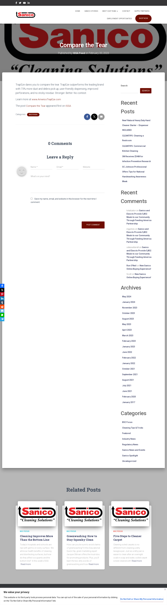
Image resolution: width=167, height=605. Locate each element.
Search (124, 85)
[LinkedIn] (2, 298)
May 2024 (126, 296)
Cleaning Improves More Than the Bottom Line (36, 537)
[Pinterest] (2, 294)
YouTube (24, 3)
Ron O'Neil (131, 265)
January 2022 (128, 363)
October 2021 (128, 369)
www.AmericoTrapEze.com (47, 99)
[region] (83, 596)
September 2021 (130, 374)
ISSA (69, 105)
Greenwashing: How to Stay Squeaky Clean (82, 537)
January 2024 (128, 302)
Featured (126, 433)
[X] (2, 289)
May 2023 (126, 324)
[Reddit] (2, 307)
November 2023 (129, 308)
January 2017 (128, 402)
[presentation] (53, 213)
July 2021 (126, 385)
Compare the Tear (36, 105)
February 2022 (129, 358)
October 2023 (128, 313)
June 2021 (127, 391)
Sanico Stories (91, 11)
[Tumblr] (2, 302)
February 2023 (129, 341)
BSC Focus (33, 114)
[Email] (2, 311)
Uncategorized (129, 461)
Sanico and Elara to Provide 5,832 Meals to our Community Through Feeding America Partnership (139, 217)
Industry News (129, 439)
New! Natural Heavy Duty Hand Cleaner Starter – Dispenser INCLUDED (136, 125)
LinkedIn (29, 3)
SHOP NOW (143, 18)
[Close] (165, 589)
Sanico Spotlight (130, 455)
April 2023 (127, 330)
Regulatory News (130, 444)
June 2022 (127, 352)
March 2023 (127, 335)
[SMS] (2, 315)
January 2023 (128, 346)
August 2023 (128, 319)
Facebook (16, 3)
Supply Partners (141, 11)
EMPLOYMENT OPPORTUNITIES (119, 19)
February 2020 (129, 396)
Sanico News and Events (133, 450)
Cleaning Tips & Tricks (132, 428)
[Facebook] (2, 285)
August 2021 (128, 380)
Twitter (20, 3)
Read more (26, 564)
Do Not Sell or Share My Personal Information (141, 599)
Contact (126, 11)
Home (77, 11)
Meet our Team (110, 11)
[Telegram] (2, 320)
